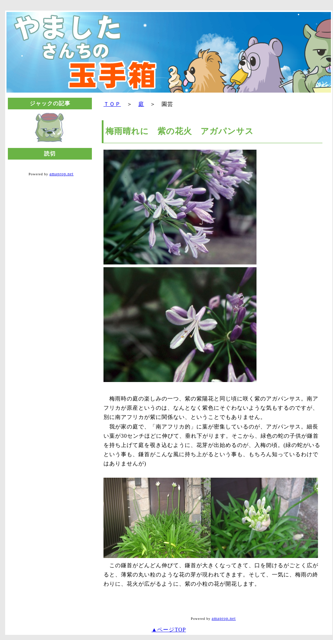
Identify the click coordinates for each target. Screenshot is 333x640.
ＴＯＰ (112, 104)
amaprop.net (62, 174)
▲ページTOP (169, 629)
